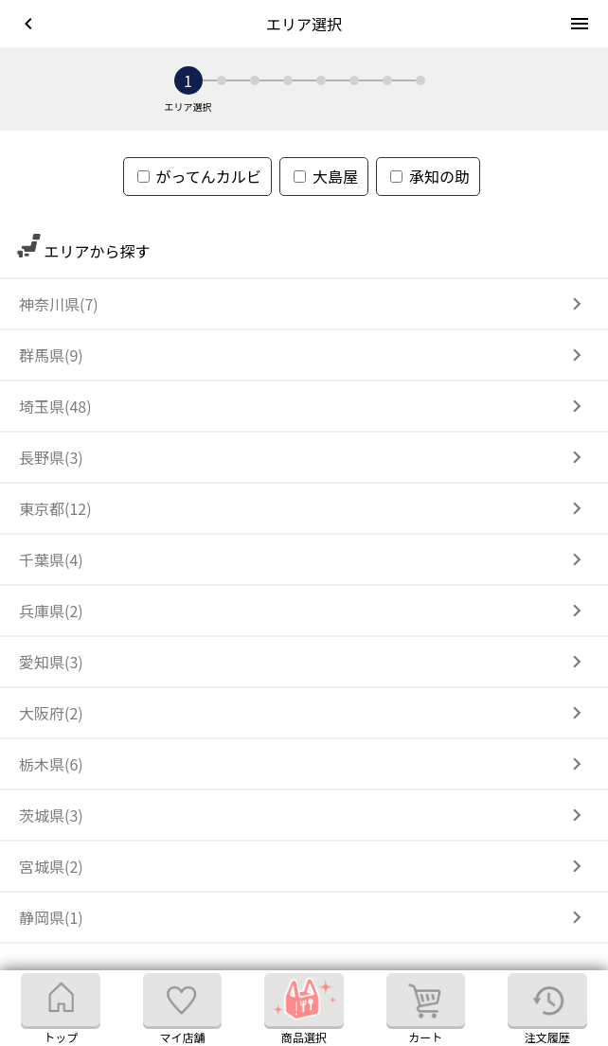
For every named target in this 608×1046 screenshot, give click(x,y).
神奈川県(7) (58, 304)
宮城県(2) (51, 866)
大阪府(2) (51, 712)
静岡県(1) (51, 917)
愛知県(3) (51, 661)
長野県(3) (51, 457)
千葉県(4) (51, 559)
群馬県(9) (51, 355)
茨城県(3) (51, 815)
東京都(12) (55, 508)
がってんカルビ (199, 176)
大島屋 (326, 176)
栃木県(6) (51, 764)
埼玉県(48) (55, 406)
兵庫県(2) (51, 610)
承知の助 (430, 176)
